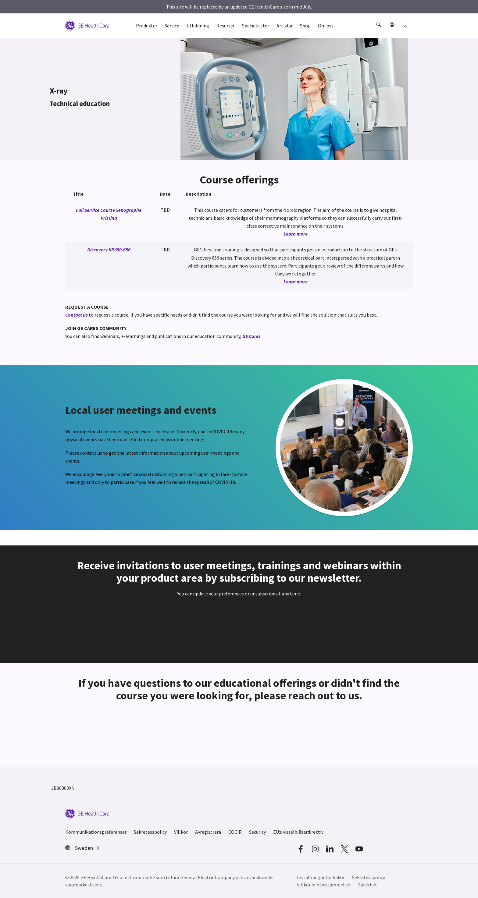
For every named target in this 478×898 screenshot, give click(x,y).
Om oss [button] (326, 26)
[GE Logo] (87, 25)
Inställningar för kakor (321, 877)
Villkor (181, 832)
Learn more (296, 234)
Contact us (76, 315)
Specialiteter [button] (255, 26)
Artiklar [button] (284, 26)
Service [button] (172, 26)
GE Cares (251, 336)
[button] (379, 30)
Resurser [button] (225, 26)
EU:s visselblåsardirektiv (298, 832)
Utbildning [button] (198, 26)
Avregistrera (208, 832)
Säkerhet (367, 885)
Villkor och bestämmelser (324, 885)
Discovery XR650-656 (108, 250)
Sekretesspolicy (150, 832)
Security (257, 832)
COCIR (235, 832)
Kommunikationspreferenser (96, 832)
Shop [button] (305, 26)
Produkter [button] (146, 26)
